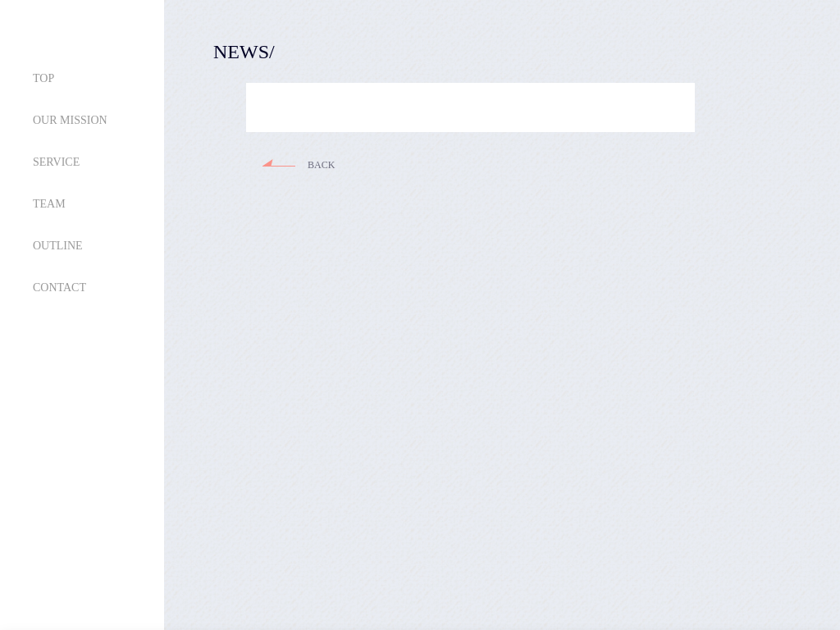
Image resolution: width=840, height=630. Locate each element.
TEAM (49, 204)
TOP (43, 78)
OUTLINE (58, 246)
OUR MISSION (70, 120)
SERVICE (56, 162)
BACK (321, 165)
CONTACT (59, 287)
